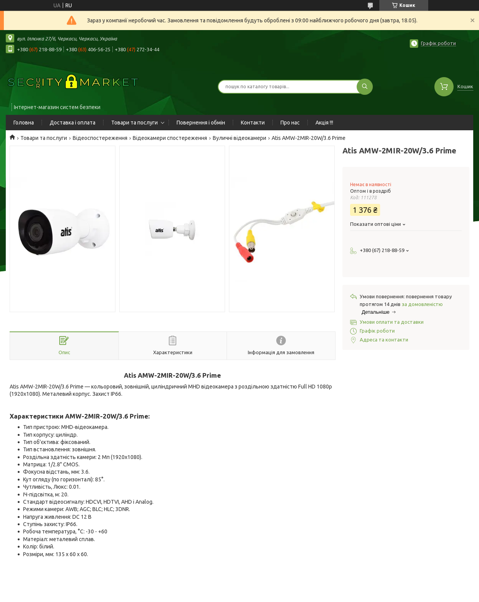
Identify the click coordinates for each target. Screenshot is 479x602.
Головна (23, 122)
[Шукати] (365, 87)
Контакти (253, 122)
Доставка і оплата (72, 122)
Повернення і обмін (201, 122)
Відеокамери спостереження (170, 138)
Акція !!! (324, 122)
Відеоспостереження (100, 138)
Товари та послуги (134, 122)
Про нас (290, 122)
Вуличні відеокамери (239, 138)
